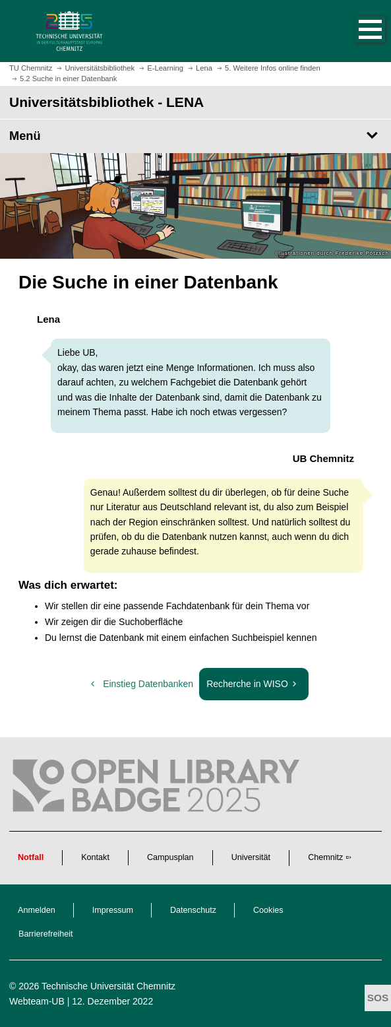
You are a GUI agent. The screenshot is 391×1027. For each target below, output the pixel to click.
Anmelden (36, 910)
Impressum (112, 910)
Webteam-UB (37, 1001)
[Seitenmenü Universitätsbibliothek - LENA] (195, 135)
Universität (251, 857)
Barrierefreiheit (45, 934)
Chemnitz (325, 857)
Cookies (268, 910)
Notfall (31, 857)
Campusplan (170, 857)
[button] (356, 31)
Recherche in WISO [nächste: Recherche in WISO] (256, 687)
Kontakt (95, 857)
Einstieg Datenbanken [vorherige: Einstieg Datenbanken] (141, 684)
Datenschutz (193, 910)
